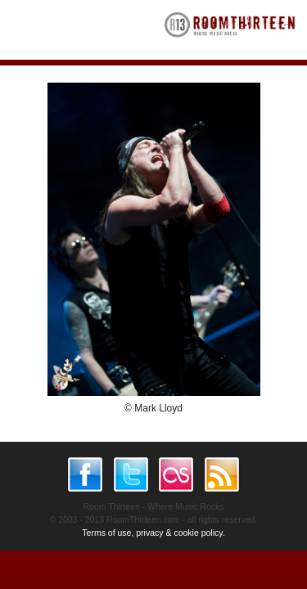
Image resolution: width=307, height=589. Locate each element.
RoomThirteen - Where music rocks (230, 29)
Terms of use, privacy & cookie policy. (153, 532)
